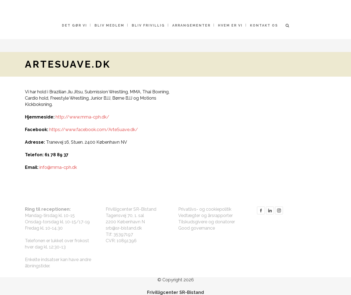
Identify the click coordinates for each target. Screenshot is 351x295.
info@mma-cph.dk (58, 167)
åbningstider (37, 265)
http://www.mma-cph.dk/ (82, 117)
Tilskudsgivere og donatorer (206, 221)
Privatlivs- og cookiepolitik (204, 209)
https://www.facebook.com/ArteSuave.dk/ (93, 129)
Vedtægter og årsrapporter (205, 215)
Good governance (196, 228)
